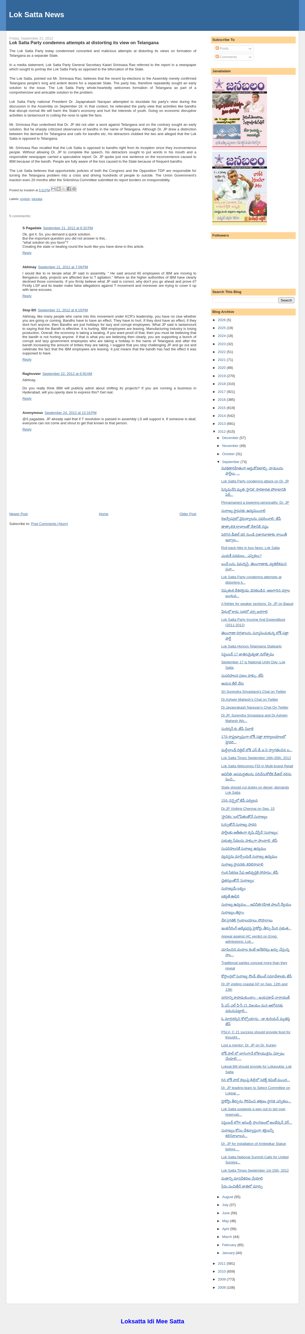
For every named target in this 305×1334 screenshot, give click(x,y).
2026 (222, 320)
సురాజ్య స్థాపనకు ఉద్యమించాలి (243, 511)
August (228, 1197)
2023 (222, 344)
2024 (222, 336)
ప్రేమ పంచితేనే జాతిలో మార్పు (242, 1186)
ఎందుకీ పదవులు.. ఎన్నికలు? (241, 556)
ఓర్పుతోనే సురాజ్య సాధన (239, 824)
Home (103, 514)
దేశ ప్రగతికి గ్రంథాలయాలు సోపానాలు (247, 920)
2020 (222, 368)
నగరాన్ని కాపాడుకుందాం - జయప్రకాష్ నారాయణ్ (255, 997)
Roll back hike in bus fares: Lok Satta (250, 548)
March (227, 1237)
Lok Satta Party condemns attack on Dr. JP (255, 481)
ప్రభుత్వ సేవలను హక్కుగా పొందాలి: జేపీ (249, 840)
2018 (222, 384)
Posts (222, 48)
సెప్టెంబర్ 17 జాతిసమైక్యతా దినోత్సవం (247, 654)
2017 (222, 392)
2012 (222, 431)
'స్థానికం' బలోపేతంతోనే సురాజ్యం (244, 816)
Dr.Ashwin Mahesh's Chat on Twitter (249, 699)
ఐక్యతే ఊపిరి (230, 896)
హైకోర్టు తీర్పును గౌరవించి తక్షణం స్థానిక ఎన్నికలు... (256, 1101)
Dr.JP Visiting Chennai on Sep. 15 (248, 809)
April (226, 1229)
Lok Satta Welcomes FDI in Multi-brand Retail (257, 766)
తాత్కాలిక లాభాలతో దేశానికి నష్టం (245, 526)
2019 (222, 376)
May (226, 1221)
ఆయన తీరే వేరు (232, 683)
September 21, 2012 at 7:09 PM (63, 267)
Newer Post (18, 514)
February (229, 1245)
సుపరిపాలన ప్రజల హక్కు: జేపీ (242, 675)
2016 (222, 400)
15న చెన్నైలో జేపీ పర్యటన (239, 800)
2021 (222, 360)
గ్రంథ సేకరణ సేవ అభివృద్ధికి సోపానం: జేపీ (249, 872)
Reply (26, 253)
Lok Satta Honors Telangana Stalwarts (251, 646)
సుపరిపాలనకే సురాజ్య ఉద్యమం (243, 848)
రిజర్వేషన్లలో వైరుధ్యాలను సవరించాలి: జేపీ (251, 519)
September (231, 462)
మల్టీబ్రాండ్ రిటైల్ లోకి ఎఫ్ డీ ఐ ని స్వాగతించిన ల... (256, 750)
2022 (222, 352)
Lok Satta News (36, 14)
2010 (222, 1271)
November (231, 446)
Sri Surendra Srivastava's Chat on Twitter (253, 692)
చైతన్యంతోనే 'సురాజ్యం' (238, 880)
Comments (226, 57)
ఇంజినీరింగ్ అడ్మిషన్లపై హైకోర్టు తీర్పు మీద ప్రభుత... (256, 928)
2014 (222, 416)
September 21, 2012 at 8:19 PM (63, 310)
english (25, 199)
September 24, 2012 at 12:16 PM (71, 413)
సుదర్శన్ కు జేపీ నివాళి (237, 729)
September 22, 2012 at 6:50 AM (67, 374)
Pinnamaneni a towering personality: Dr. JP (255, 502)
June (226, 1213)
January (229, 1253)
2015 (222, 408)
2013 (222, 424)
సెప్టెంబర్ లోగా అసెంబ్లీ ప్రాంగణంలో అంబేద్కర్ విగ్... (256, 1122)
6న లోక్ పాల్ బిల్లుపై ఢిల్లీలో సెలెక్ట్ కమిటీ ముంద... (255, 1080)
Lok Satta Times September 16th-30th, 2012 (256, 758)
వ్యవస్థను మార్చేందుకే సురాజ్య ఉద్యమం (249, 856)
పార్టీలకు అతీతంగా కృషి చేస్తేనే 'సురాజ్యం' (249, 832)
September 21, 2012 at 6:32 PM (68, 228)
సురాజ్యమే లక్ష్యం (233, 888)
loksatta (37, 199)
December (231, 438)
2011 (222, 1263)
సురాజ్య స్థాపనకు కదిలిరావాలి (242, 864)
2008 (222, 1287)
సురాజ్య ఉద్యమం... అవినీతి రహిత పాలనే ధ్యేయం (256, 904)
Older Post (187, 514)
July (226, 1205)
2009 (222, 1279)
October (229, 454)
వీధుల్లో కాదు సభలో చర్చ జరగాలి (244, 612)
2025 (222, 328)
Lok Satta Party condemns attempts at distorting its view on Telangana (84, 42)
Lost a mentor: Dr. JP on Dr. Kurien (248, 1045)
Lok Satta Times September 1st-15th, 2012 (255, 1170)
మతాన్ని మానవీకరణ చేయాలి (242, 1178)
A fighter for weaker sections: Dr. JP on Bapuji (257, 604)
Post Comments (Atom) (49, 524)
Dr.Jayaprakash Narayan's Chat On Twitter (255, 707)
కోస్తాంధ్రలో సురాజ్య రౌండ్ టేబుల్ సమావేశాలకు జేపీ (256, 976)
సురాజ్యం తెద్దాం (232, 912)
